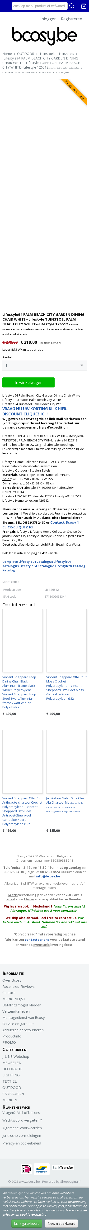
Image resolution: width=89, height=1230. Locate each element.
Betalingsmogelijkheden (21, 1005)
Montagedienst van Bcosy (23, 1017)
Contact (8, 992)
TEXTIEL (9, 1081)
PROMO (9, 1042)
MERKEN (9, 1099)
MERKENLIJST (13, 998)
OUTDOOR (25, 53)
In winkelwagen (28, 382)
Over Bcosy (12, 980)
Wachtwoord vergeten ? (22, 1120)
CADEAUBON (13, 1093)
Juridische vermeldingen (21, 1135)
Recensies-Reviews (18, 986)
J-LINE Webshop (15, 1056)
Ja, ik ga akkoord (26, 1223)
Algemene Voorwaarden (22, 1127)
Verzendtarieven (16, 1011)
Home (7, 53)
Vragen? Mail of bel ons (21, 1112)
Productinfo (11, 1036)
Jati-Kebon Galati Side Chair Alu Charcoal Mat (66, 804)
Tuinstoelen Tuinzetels (56, 53)
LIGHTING (11, 1075)
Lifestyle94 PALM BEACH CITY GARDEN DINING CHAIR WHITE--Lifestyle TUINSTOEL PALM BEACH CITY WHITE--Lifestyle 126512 (42, 65)
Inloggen (48, 18)
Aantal (7, 357)
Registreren (71, 18)
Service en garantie (18, 1023)
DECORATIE (12, 1068)
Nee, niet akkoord (61, 1223)
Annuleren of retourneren (23, 1029)
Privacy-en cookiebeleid (21, 1143)
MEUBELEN (11, 1062)
